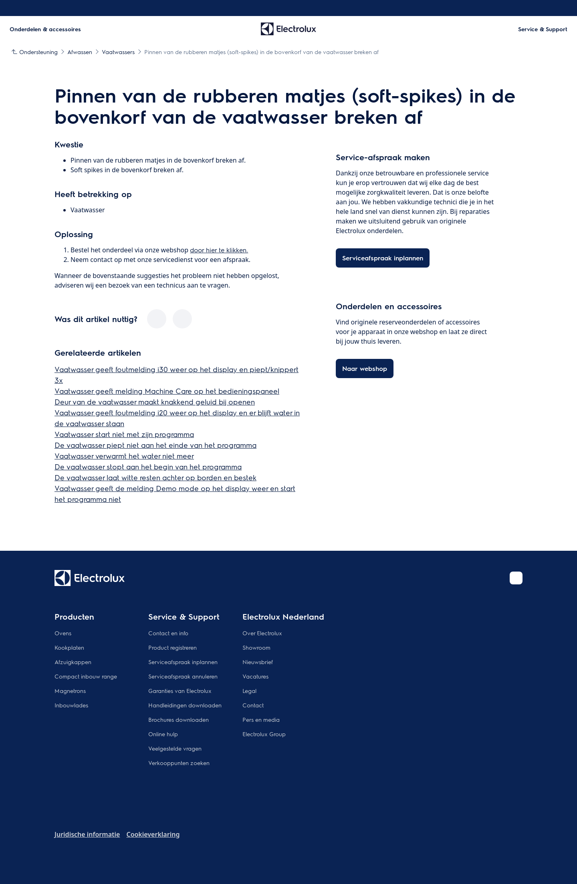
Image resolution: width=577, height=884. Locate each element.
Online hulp (163, 733)
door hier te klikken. (219, 250)
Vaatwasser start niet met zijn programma (124, 434)
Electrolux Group (264, 733)
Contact (253, 705)
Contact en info (168, 632)
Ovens (62, 632)
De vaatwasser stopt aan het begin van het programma (148, 466)
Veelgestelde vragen (175, 748)
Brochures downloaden (178, 719)
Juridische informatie (87, 834)
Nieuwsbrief (257, 661)
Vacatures (255, 676)
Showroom (256, 647)
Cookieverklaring (153, 834)
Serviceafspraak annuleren (183, 676)
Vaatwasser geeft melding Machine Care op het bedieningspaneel (166, 390)
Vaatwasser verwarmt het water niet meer (124, 455)
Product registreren (172, 647)
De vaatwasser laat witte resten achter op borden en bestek (155, 477)
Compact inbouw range (85, 676)
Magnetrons (70, 690)
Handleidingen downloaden (185, 705)
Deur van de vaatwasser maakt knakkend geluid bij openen (154, 401)
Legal (249, 690)
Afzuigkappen (72, 661)
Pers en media (261, 719)
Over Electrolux (262, 632)
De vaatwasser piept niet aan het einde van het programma (155, 444)
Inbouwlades (71, 705)
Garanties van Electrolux (180, 690)
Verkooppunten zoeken (179, 762)
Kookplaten (69, 647)
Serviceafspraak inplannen (183, 661)
